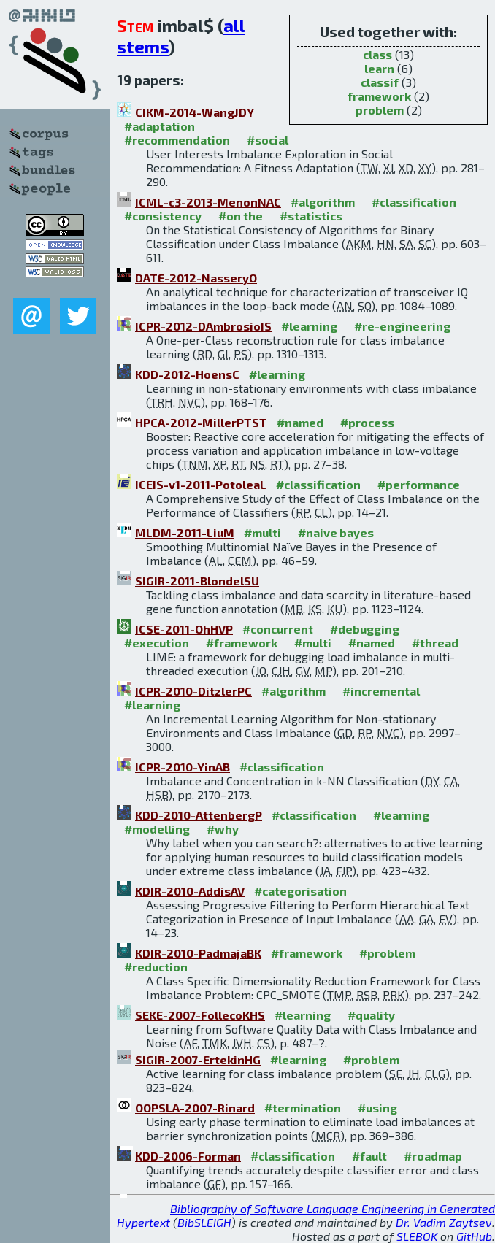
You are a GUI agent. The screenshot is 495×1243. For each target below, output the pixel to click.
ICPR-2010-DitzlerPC (193, 691)
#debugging (364, 629)
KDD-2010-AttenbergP (198, 815)
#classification (414, 202)
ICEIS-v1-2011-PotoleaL (200, 484)
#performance (418, 484)
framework (379, 96)
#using (377, 1108)
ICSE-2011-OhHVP (184, 629)
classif (380, 82)
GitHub (474, 1236)
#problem (387, 953)
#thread (435, 643)
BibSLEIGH (204, 1222)
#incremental (381, 691)
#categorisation (300, 891)
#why (223, 829)
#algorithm (323, 202)
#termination (302, 1108)
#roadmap (433, 1156)
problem (380, 110)
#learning (309, 326)
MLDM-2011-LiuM (184, 532)
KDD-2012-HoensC (187, 374)
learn (379, 68)
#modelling (157, 829)
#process (367, 422)
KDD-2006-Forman (188, 1156)
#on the (240, 216)
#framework (241, 643)
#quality (371, 1015)
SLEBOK (416, 1236)
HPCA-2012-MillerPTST (201, 422)
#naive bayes (336, 532)
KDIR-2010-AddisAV (190, 891)
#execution (156, 643)
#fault (369, 1156)
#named (300, 422)
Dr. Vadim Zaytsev (444, 1222)
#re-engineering (402, 326)
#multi (262, 532)
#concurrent (277, 629)
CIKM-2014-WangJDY (194, 112)
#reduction (156, 967)
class (377, 54)
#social (267, 140)
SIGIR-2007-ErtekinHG (198, 1059)
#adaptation (159, 126)
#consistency (163, 216)
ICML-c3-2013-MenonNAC (208, 202)
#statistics (311, 216)
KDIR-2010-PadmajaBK (198, 953)
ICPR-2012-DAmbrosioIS (203, 326)
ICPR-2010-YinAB (182, 767)
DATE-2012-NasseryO (196, 278)
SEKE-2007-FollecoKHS (200, 1015)
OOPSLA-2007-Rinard (195, 1108)
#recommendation (177, 140)
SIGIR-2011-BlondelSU (197, 581)
